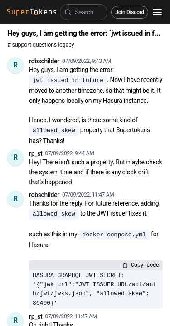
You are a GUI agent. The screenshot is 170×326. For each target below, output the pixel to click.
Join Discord (129, 12)
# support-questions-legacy (40, 44)
